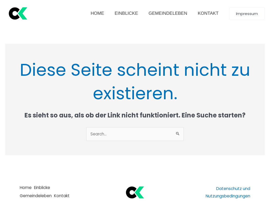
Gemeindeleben (36, 196)
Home (26, 189)
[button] (247, 13)
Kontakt (65, 196)
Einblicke (45, 189)
